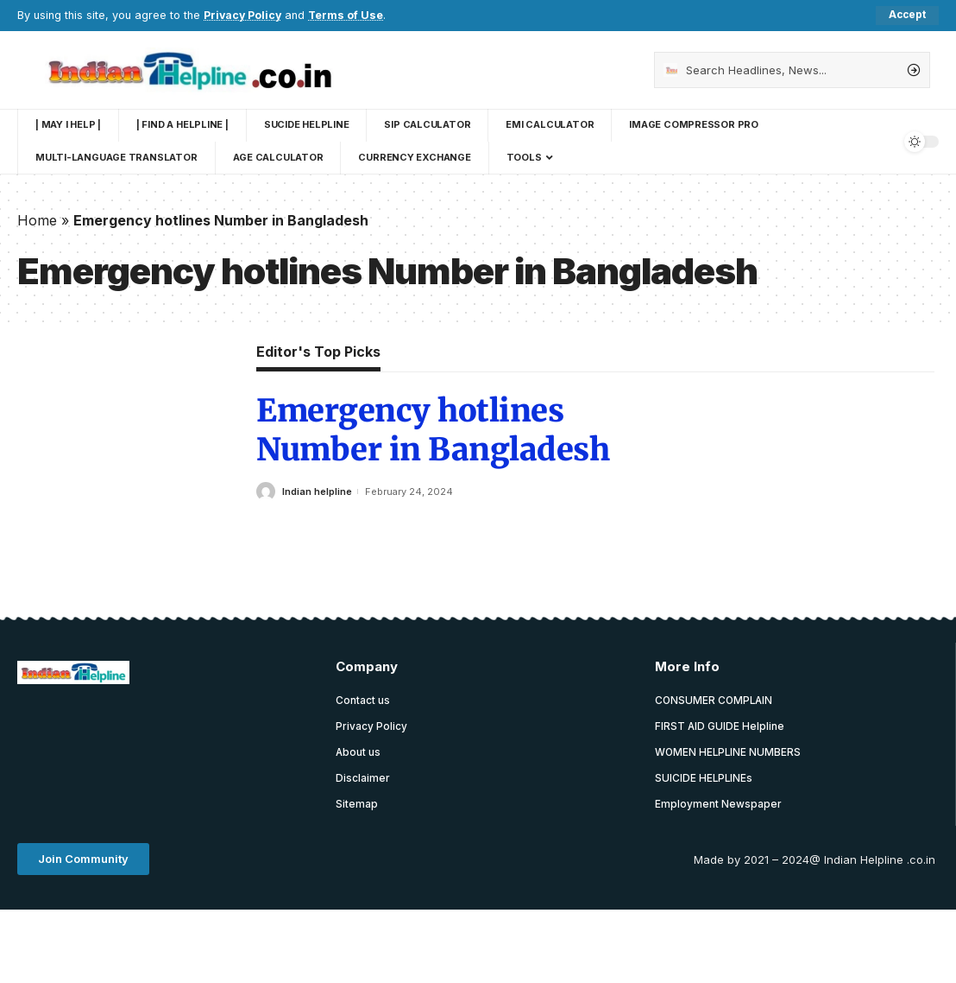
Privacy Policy (244, 15)
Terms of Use (349, 15)
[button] (83, 861)
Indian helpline (317, 491)
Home (37, 220)
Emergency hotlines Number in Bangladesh (432, 431)
